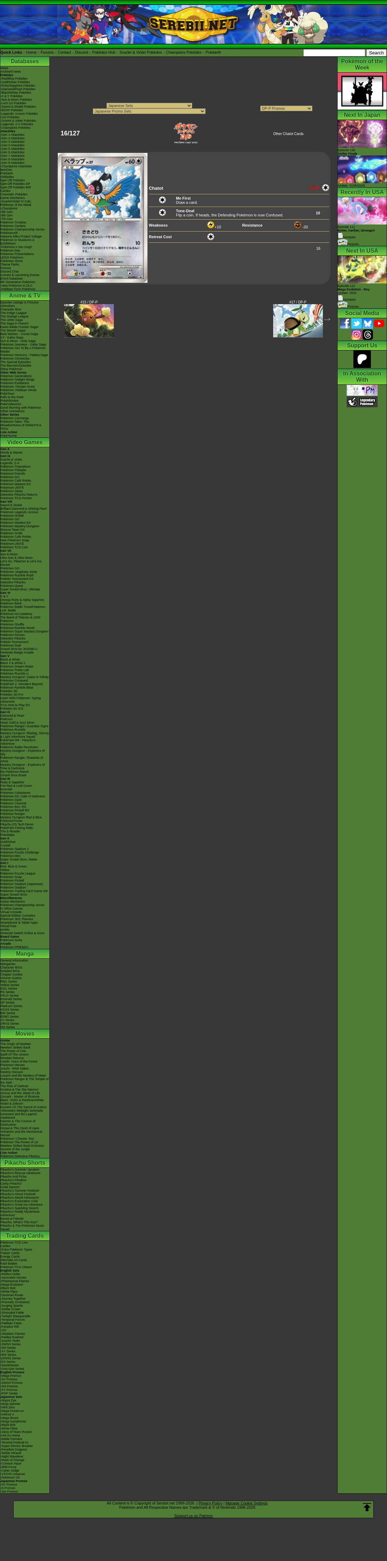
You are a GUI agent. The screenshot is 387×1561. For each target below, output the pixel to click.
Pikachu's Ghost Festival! (18, 1194)
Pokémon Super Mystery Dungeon (24, 631)
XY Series (7, 1020)
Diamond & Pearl (12, 715)
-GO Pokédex (10, 117)
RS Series (7, 992)
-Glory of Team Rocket (16, 1432)
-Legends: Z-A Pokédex (16, 124)
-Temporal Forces (12, 1319)
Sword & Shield (11, 505)
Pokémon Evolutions (14, 383)
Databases (25, 61)
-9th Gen (6, 212)
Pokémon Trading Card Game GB (24, 891)
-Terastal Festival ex (14, 1442)
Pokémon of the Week (15, 205)
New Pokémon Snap (14, 540)
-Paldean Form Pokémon (17, 289)
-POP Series (9, 1393)
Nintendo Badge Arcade (17, 652)
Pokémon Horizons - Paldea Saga (24, 355)
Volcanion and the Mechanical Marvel (21, 1133)
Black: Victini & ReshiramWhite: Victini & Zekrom (22, 1101)
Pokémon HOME (12, 515)
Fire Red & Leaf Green (16, 786)
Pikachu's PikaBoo (13, 1180)
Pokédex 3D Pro (11, 694)
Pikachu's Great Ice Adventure (21, 1204)
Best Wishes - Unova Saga (19, 334)
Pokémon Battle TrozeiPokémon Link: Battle (23, 608)
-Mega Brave (9, 1418)
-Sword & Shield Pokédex (18, 106)
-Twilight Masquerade (15, 1316)
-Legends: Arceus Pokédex (19, 113)
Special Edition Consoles (17, 915)
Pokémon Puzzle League (17, 873)
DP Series (7, 1002)
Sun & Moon (9, 554)
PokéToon (7, 393)
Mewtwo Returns (12, 1058)
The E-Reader (10, 831)
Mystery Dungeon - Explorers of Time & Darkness (22, 766)
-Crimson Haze (10, 1463)
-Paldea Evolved (11, 1337)
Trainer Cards (10, 1253)
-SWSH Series (10, 1344)
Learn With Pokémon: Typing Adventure (20, 699)
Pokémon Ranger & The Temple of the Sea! (24, 1080)
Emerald (6, 789)
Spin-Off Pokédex (12, 180)
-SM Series (8, 1347)
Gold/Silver (8, 842)
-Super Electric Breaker (16, 1446)
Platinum (6, 719)
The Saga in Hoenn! (14, 323)
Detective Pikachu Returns (18, 494)
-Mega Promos (10, 1376)
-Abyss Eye (8, 1400)
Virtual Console (11, 912)
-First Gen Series (12, 1369)
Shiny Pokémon (11, 369)
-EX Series (7, 1362)
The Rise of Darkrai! (14, 1086)
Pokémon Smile (11, 533)
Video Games (24, 442)
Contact (64, 52)
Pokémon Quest (11, 586)
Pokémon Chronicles (14, 358)
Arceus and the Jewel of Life (20, 1093)
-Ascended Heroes (13, 1277)
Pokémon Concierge (14, 418)
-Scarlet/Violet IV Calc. (16, 201)
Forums (47, 52)
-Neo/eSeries (9, 1365)
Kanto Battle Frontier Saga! (19, 327)
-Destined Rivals (11, 1295)
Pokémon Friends (12, 473)
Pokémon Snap (11, 877)
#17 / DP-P (297, 302)
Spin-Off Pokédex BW (15, 187)
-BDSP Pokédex (11, 110)
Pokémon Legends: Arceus (19, 512)
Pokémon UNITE (12, 487)
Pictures (348, 244)
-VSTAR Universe (12, 1474)
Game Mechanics (12, 198)
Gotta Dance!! (10, 1187)
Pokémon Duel (10, 645)
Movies (24, 1034)
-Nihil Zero (7, 1407)
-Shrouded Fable (12, 1312)
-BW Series (8, 1354)
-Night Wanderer (11, 1456)
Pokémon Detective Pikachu (20, 1156)
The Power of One (13, 1051)
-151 (3, 1330)
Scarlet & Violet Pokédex (140, 52)
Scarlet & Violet (11, 459)
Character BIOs (11, 967)
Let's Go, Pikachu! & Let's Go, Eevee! (21, 563)
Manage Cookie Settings (247, 1503)
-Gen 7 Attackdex (12, 156)
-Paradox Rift (9, 1326)
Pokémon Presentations (17, 254)
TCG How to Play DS (15, 705)
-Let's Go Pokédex (13, 103)
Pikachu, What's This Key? (19, 1222)
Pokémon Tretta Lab (14, 670)
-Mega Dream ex (12, 1411)
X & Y (4, 596)
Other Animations (12, 411)
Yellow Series (9, 985)
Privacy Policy (210, 1503)
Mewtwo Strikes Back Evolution (22, 1145)
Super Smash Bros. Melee (18, 859)
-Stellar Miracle (10, 1453)
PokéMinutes (9, 400)
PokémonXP (9, 233)
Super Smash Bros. (14, 894)
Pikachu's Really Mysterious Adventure (20, 1213)
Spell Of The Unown (14, 1054)
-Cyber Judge (9, 1470)
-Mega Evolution (11, 1284)
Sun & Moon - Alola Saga (18, 341)
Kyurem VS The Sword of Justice (23, 1107)
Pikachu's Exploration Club (19, 1201)
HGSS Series (9, 1009)
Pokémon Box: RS (13, 807)
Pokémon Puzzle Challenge (19, 852)
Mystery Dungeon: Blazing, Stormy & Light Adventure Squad (24, 734)
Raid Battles (9, 1263)
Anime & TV (25, 296)
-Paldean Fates (11, 1323)
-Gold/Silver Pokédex (15, 82)
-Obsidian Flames (12, 1333)
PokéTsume (8, 435)
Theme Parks (9, 264)
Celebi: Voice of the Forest (18, 1061)
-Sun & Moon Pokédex (16, 99)
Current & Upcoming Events (20, 275)
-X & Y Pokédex (11, 96)
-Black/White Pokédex (15, 92)
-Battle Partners (11, 1439)
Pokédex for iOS (11, 708)
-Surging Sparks (11, 1305)
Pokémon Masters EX (15, 484)
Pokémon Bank (11, 603)
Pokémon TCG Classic (16, 1267)
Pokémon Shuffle (12, 624)
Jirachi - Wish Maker (14, 1068)
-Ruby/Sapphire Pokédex (17, 85)
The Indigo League (13, 313)
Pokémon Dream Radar (17, 666)
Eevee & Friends (12, 1218)
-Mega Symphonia (13, 1421)
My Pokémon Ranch (14, 771)
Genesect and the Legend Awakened (18, 1115)
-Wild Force (8, 1467)
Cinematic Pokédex (14, 194)
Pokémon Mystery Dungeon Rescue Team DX (19, 527)
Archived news (10, 71)
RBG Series (8, 981)
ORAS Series (9, 1023)
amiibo (5, 929)
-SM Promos (9, 1386)
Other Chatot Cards (288, 134)
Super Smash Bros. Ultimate (20, 589)
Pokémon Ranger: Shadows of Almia (21, 759)
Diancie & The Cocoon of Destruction (17, 1122)
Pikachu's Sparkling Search (19, 1208)
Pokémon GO (10, 477)
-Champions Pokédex (15, 127)
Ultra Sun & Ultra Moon (16, 558)
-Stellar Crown (10, 1309)
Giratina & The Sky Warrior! (19, 1089)
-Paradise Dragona (13, 1449)
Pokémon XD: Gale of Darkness (22, 796)
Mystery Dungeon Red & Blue (21, 817)
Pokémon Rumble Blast (16, 687)
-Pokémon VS (10, 1477)
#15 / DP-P (89, 302)
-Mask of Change (12, 1460)
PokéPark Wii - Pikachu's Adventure (17, 741)
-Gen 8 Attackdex (12, 159)
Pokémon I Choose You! (17, 1138)
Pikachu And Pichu (13, 1176)
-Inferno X (7, 1414)
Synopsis (347, 299)
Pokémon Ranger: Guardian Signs (24, 726)
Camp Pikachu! (11, 1183)
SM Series (7, 1027)
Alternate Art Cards (13, 1260)
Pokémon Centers (13, 226)
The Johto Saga (11, 320)
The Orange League (14, 316)
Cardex (5, 191)
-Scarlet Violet (10, 1340)
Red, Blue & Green (13, 866)
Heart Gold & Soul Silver (17, 722)
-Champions (9, 208)
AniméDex (7, 306)
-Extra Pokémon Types (16, 1249)
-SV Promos (9, 1379)
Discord (81, 52)
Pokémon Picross (12, 635)
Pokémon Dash (11, 800)
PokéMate (7, 835)
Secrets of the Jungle (15, 1149)
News (4, 68)
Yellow (4, 870)
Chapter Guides (11, 974)
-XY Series (7, 1351)
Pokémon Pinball (12, 880)
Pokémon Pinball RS (14, 810)
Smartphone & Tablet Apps (18, 922)
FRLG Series (9, 995)
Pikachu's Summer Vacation (20, 1169)
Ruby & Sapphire (12, 782)
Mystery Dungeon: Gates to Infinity (24, 677)
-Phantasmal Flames (14, 1281)
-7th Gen (6, 219)
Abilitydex (7, 177)
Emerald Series (11, 999)
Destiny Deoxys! (11, 1072)
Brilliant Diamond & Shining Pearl (23, 508)
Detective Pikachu (13, 582)
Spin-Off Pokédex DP (15, 184)
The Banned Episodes (16, 365)
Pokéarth (213, 52)
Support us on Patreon (193, 1516)
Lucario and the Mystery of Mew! (23, 1075)
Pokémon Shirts (11, 261)
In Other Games (11, 908)
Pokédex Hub (104, 52)
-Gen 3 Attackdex (12, 141)
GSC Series (8, 988)
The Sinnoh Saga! (13, 330)
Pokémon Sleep (11, 491)
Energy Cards (10, 1256)
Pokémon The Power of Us (19, 1142)
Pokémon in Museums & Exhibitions (17, 241)
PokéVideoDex (10, 404)
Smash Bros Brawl (13, 775)
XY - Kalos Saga (11, 337)
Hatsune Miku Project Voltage (21, 236)
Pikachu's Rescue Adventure (20, 1173)
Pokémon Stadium (13, 887)
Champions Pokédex (184, 52)
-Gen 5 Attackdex (12, 148)
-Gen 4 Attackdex (12, 145)
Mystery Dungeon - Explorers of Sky (22, 752)
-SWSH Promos (11, 1383)
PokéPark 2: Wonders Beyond (21, 684)
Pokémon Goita (11, 940)
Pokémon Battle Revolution (19, 747)
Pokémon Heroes (12, 1065)
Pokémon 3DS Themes (16, 919)
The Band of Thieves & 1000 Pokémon (20, 619)
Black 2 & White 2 (12, 663)
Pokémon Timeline (13, 222)
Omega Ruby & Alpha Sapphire (22, 600)
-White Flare (9, 1291)
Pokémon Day (10, 250)
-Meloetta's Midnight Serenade (21, 1110)
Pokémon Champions (15, 466)
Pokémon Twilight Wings (17, 379)
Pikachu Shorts (25, 1163)
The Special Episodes (15, 362)
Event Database (11, 278)
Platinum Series (11, 1006)
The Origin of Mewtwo (15, 1044)
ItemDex (6, 170)
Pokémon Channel (13, 803)
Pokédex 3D (9, 691)
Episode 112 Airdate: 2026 (354, 289)
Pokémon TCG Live (14, 547)
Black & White (10, 659)
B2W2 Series (9, 1016)
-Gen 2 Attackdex (12, 138)
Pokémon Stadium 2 (14, 849)
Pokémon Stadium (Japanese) (21, 884)
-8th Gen (6, 215)
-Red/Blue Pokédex (14, 78)
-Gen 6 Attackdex (12, 152)
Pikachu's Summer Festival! (19, 1190)
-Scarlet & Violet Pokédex (18, 120)
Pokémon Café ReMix (15, 480)
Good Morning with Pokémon (20, 407)
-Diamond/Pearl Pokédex (17, 89)
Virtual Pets (8, 926)
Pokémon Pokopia (13, 470)
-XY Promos (8, 1390)
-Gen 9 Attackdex (12, 163)
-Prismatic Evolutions (15, 1302)
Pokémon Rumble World (17, 628)
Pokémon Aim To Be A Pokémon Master (23, 349)
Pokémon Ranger (12, 814)
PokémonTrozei (11, 821)
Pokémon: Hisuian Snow (17, 386)
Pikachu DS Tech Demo (17, 824)
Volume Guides (11, 978)
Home (31, 52)
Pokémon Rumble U (14, 673)
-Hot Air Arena (10, 1435)
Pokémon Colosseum (15, 793)
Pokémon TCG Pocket (16, 498)
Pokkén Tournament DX (17, 579)
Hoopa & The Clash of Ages (19, 1128)
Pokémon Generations (16, 376)
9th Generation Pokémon (17, 282)
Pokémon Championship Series (22, 229)
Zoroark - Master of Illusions (20, 1096)
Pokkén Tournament (14, 642)
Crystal (5, 845)
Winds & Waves (11, 452)
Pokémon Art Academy (16, 614)
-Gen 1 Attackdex (12, 134)
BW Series (7, 1013)
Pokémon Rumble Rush (17, 575)
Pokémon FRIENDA (14, 947)
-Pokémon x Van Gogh (16, 247)
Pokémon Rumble (13, 729)
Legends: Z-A (9, 463)
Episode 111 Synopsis (356, 232)
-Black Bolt (7, 1288)
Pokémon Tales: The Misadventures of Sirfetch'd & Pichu (20, 425)
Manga (25, 954)
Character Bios (10, 309)
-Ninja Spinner (10, 1404)
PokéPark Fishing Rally (16, 828)
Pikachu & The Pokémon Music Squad (22, 1227)
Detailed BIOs (10, 971)
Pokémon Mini (10, 856)
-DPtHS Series (10, 1358)
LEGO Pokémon (11, 257)
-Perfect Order (10, 1274)
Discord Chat (9, 271)
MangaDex (8, 964)
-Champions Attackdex (16, 166)
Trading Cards (25, 1236)
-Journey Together (13, 1298)
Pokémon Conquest (14, 680)
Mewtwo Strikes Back (15, 1047)
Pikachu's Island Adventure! (19, 1197)
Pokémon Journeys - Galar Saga (23, 344)
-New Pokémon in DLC (16, 285)
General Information (14, 960)
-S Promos (7, 1488)
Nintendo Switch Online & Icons (22, 933)
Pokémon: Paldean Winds (18, 390)
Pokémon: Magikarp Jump (18, 572)
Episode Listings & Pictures (19, 302)
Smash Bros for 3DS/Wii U (18, 649)
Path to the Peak (12, 397)
